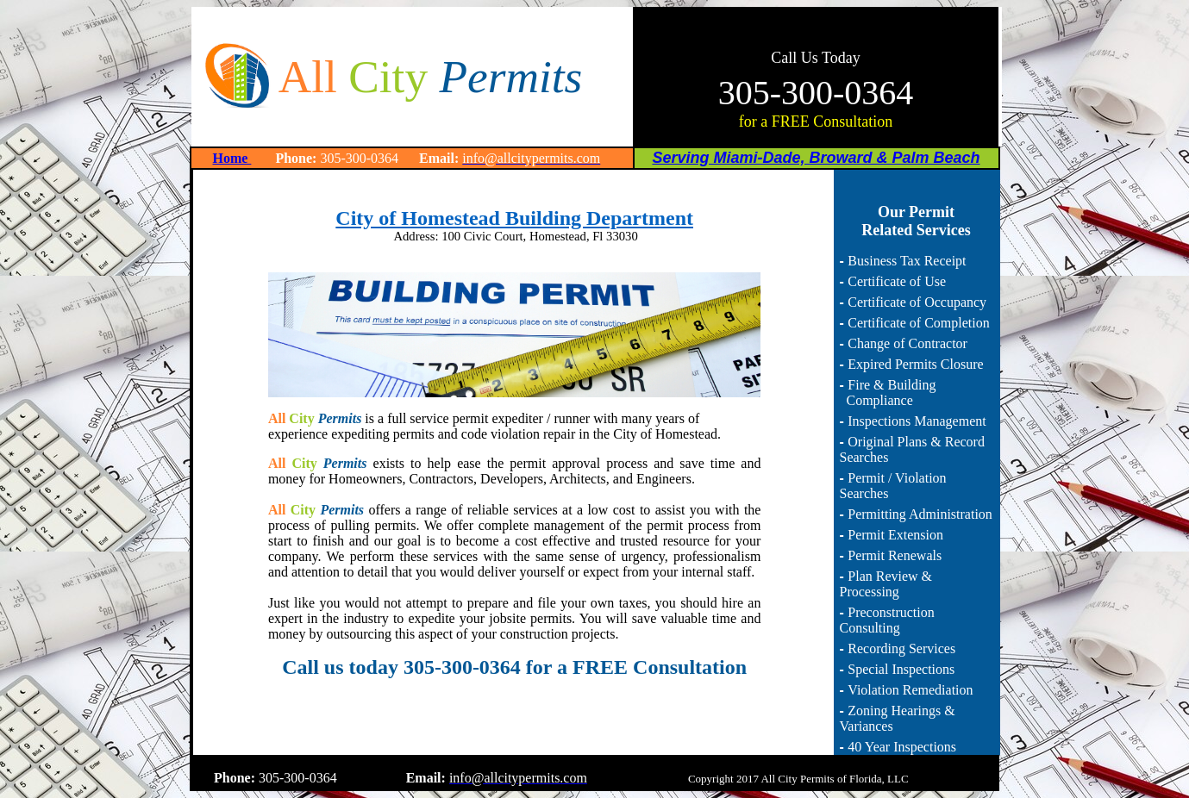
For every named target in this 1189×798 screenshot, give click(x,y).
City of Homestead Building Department (514, 218)
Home (232, 158)
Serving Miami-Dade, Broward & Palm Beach (815, 157)
